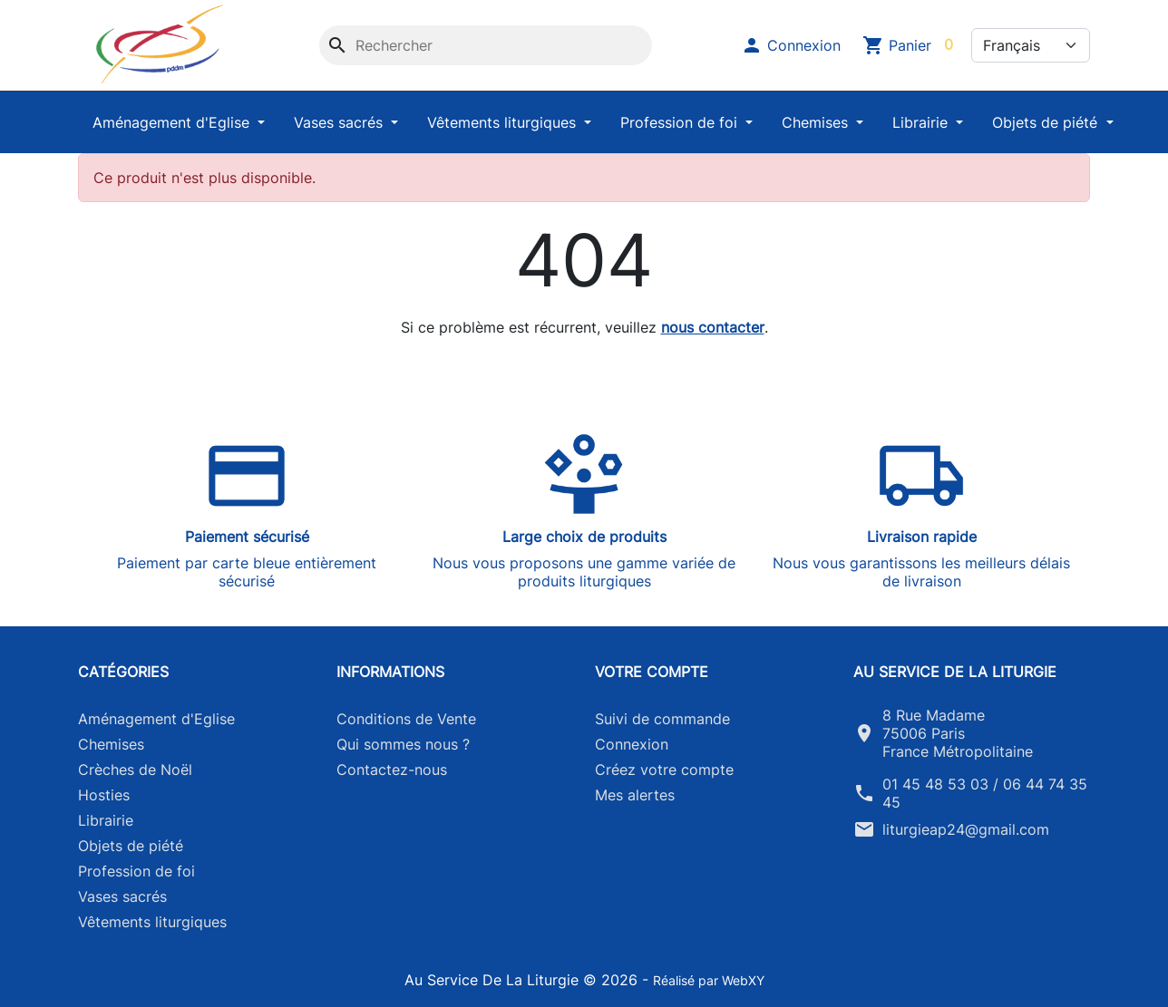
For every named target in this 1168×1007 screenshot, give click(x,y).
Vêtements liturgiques (503, 122)
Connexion (631, 744)
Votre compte (651, 672)
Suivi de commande (662, 719)
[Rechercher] (485, 45)
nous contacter (712, 327)
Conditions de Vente (406, 719)
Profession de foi (681, 122)
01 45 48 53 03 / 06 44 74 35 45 (984, 793)
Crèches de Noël (135, 769)
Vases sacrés (340, 122)
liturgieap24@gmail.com (965, 829)
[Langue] (1030, 45)
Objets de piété (1047, 122)
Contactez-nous (391, 769)
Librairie (922, 122)
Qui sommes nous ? (403, 744)
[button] (791, 45)
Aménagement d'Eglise (173, 122)
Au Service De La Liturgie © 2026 (523, 980)
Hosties (104, 795)
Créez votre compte (664, 769)
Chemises (817, 122)
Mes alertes (635, 795)
